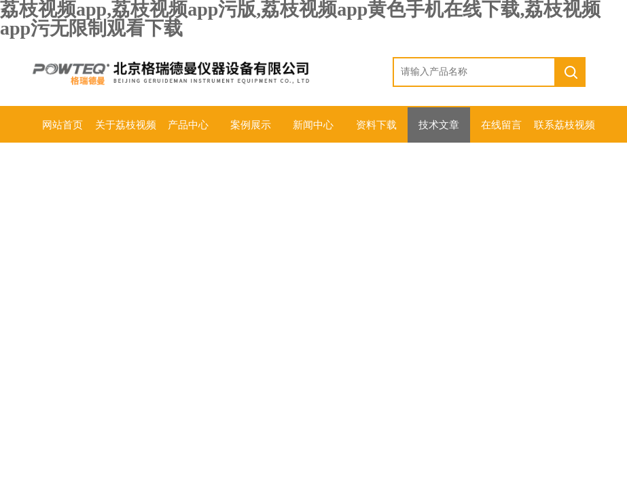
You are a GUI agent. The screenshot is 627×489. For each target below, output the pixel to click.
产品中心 (188, 125)
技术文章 (438, 125)
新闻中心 (313, 125)
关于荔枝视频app (125, 131)
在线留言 (501, 125)
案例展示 (250, 125)
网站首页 (62, 125)
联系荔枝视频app (564, 131)
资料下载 (376, 125)
